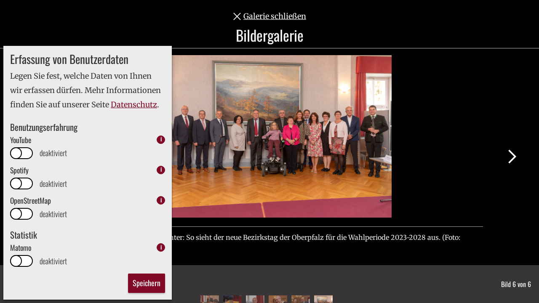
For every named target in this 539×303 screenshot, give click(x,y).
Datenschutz (134, 104)
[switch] (21, 153)
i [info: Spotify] (161, 170)
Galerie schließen (274, 16)
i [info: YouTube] (161, 140)
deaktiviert (53, 153)
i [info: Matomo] (161, 247)
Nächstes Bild (512, 156)
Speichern (146, 282)
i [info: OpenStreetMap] (161, 200)
